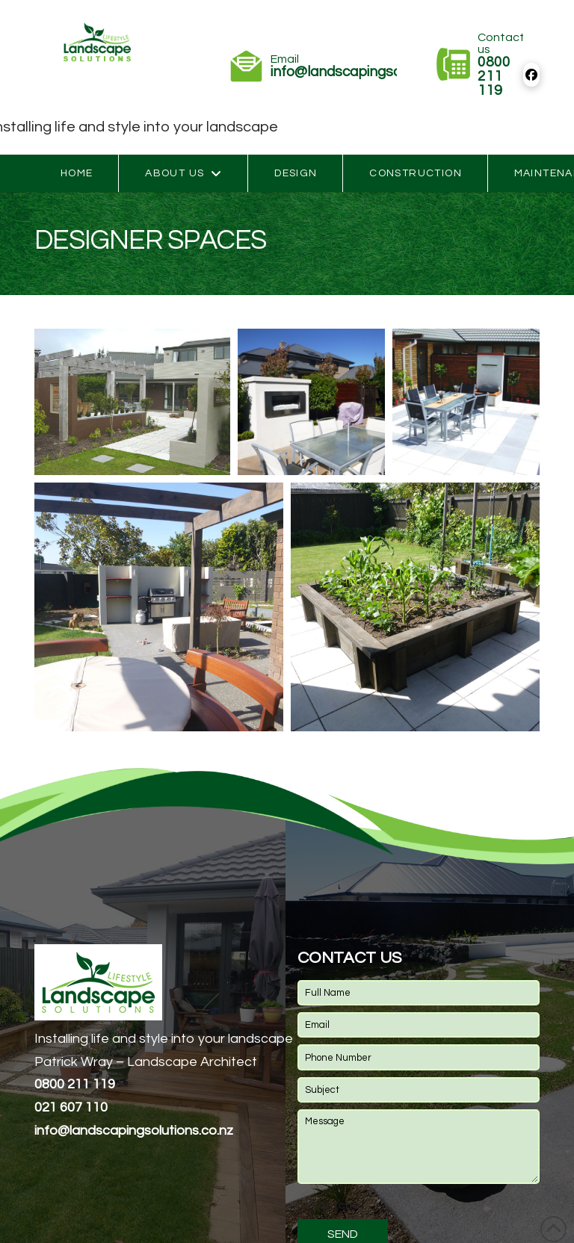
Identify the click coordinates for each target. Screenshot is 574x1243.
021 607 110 (71, 1107)
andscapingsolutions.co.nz (133, 1130)
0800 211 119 (74, 1084)
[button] (132, 402)
